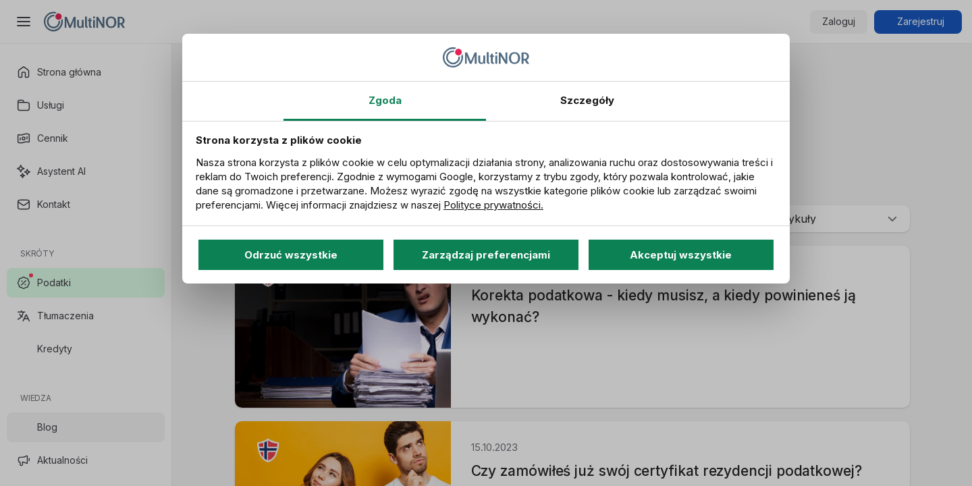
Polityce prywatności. (493, 204)
